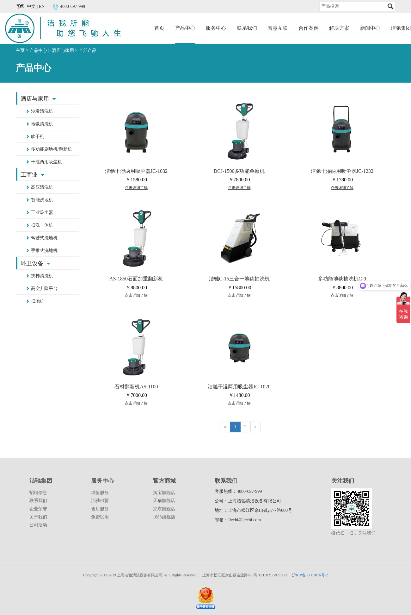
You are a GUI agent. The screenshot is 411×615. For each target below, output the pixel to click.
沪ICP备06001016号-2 (310, 575)
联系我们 (247, 28)
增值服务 (100, 492)
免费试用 (100, 517)
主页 (20, 50)
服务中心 (216, 28)
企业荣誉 (38, 508)
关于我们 (38, 517)
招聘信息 (38, 492)
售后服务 (100, 508)
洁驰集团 (401, 28)
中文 (31, 6)
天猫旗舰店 (164, 500)
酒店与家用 (63, 50)
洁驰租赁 (100, 500)
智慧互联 (277, 28)
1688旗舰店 (164, 517)
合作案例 (308, 28)
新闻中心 (370, 28)
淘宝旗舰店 (164, 492)
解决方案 (339, 28)
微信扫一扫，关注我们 (353, 533)
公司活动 (38, 525)
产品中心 (185, 28)
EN (42, 6)
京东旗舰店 (164, 508)
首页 (159, 28)
